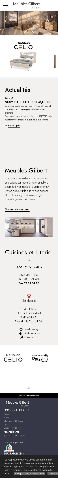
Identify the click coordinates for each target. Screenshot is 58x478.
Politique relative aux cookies (29, 473)
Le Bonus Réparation (13, 442)
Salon (6, 414)
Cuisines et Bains (12, 428)
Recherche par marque (14, 435)
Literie (6, 424)
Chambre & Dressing (14, 421)
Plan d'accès (29, 298)
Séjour (6, 417)
